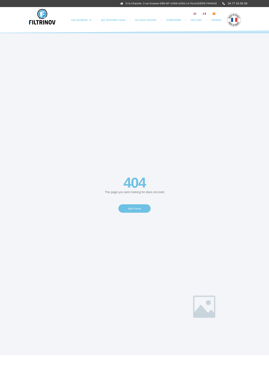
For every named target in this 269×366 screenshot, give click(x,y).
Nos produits (81, 20)
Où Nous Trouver (145, 20)
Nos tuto (196, 20)
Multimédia (173, 20)
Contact (216, 20)
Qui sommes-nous (113, 20)
